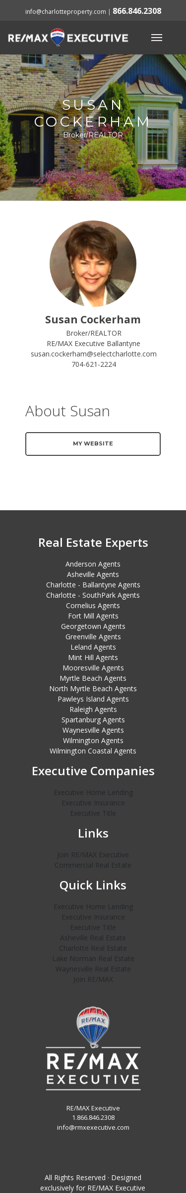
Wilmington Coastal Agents (93, 750)
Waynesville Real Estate (93, 968)
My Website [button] (93, 443)
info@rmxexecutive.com (93, 1127)
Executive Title (93, 813)
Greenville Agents (93, 636)
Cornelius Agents (93, 605)
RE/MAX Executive (116, 1188)
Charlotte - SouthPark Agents (93, 595)
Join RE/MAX (93, 979)
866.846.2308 (137, 10)
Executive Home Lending (93, 792)
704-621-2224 (93, 364)
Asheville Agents (93, 574)
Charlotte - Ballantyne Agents (93, 584)
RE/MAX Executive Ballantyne (93, 343)
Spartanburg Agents (93, 719)
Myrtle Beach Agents (93, 678)
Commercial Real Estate (93, 865)
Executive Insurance (93, 802)
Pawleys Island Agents (93, 699)
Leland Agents (93, 647)
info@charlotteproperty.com (65, 11)
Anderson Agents (93, 564)
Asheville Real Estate (93, 937)
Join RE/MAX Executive (93, 854)
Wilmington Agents (93, 740)
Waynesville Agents (93, 730)
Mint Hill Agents (93, 657)
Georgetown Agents (93, 626)
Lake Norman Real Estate (93, 958)
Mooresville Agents (93, 667)
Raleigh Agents (93, 709)
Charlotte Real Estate (93, 948)
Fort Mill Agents (93, 615)
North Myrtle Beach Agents (93, 688)
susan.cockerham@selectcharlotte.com (94, 353)
